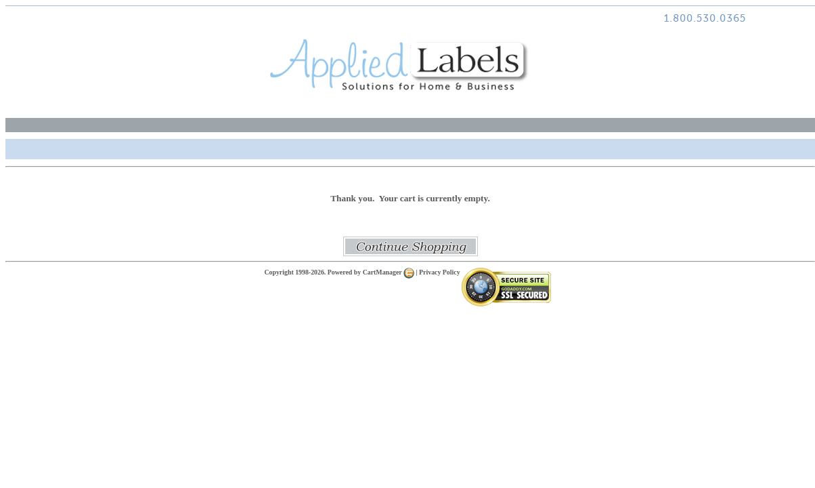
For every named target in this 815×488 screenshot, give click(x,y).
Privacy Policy (439, 272)
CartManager (388, 272)
